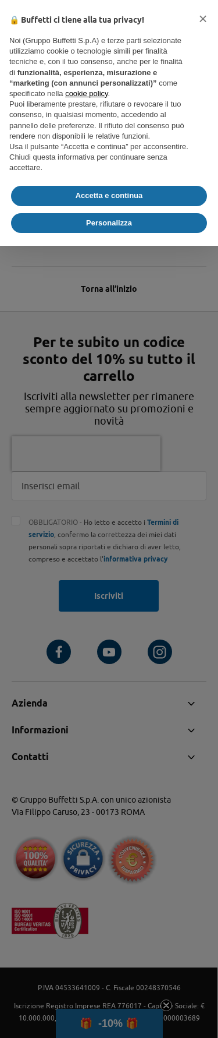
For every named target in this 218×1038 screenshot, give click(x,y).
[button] (203, 18)
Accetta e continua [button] (109, 195)
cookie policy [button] (86, 93)
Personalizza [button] (109, 222)
